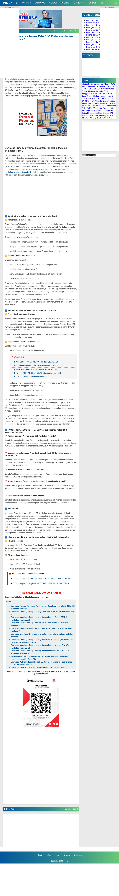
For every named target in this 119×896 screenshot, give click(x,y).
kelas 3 (91, 96)
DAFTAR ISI (26, 3)
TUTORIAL (64, 3)
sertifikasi (98, 113)
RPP (99, 110)
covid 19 (85, 89)
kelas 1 (111, 93)
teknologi (102, 115)
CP (90, 89)
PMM (88, 108)
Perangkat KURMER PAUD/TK (98, 25)
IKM (92, 93)
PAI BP (84, 106)
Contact (48, 854)
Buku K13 (110, 86)
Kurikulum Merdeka (94, 101)
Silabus (106, 113)
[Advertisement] (40, 58)
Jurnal (104, 93)
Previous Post (70, 808)
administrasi (87, 84)
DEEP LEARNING (99, 89)
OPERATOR (111, 103)
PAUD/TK (91, 106)
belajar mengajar (88, 86)
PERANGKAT (79, 2)
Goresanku (98, 91)
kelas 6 (110, 96)
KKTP (96, 98)
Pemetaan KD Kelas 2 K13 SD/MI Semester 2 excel (35, 365)
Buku (103, 86)
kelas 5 (104, 96)
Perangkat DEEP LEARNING (97, 20)
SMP (96, 115)
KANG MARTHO (10, 3)
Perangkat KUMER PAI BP (96, 47)
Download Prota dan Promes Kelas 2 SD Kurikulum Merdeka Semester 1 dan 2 (36, 37)
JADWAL (98, 93)
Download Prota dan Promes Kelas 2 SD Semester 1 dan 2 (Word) (41, 578)
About (39, 854)
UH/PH (96, 118)
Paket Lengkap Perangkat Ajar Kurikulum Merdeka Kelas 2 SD (40, 583)
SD (88, 113)
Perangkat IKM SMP (94, 42)
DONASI (92, 3)
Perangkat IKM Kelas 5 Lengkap (99, 37)
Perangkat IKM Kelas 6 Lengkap (99, 40)
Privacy (57, 854)
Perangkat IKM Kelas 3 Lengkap (99, 32)
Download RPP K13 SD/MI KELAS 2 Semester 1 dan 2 (36, 372)
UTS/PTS (108, 118)
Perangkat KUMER (93, 23)
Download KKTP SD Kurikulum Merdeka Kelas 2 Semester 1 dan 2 (38, 667)
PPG (93, 108)
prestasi (98, 108)
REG (83, 110)
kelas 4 (97, 96)
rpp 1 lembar (106, 110)
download (110, 89)
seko (92, 113)
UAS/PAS (88, 118)
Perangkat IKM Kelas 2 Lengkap (99, 30)
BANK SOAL (40, 3)
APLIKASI (53, 3)
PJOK (84, 108)
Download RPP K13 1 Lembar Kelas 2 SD (31, 376)
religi (95, 110)
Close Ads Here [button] (9, 7)
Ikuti (102, 2)
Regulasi (89, 110)
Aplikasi (97, 84)
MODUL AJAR (93, 103)
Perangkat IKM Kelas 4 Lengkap (99, 35)
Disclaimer (78, 854)
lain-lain (106, 101)
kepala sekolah (88, 98)
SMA (87, 115)
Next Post (10, 808)
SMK (92, 115)
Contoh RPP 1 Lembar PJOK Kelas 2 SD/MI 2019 (34, 369)
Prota (111, 108)
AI (93, 84)
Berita (98, 86)
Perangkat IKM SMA (94, 44)
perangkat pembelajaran (106, 106)
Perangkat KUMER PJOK (96, 49)
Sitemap (67, 854)
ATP (103, 84)
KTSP (101, 98)
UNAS (101, 118)
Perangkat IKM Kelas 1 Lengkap (99, 27)
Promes (106, 108)
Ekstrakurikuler (88, 91)
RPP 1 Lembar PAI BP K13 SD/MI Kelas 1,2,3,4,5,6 (35, 361)
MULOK (103, 103)
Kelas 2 (85, 96)
